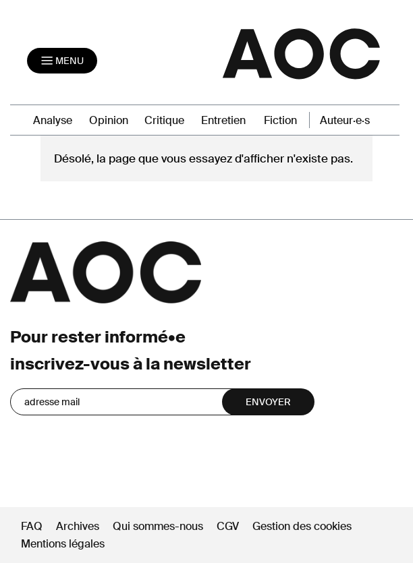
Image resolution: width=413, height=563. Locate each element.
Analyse (52, 120)
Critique (164, 120)
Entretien (223, 120)
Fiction (280, 120)
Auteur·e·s (345, 120)
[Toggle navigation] (62, 60)
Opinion (108, 120)
